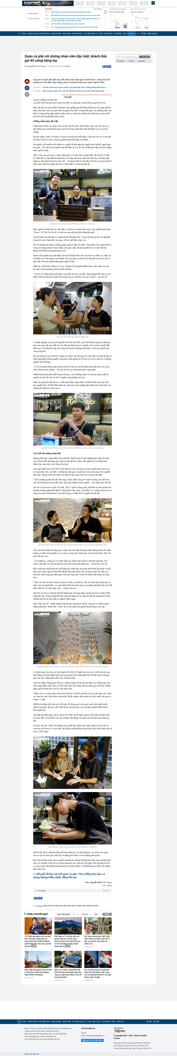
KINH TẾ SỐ (108, 33)
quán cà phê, (47, 906)
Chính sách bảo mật (32, 1054)
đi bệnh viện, (81, 906)
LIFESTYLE (131, 33)
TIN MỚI (68, 97)
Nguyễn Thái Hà (92, 906)
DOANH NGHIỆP (56, 33)
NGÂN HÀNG (67, 33)
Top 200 (156, 1022)
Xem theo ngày (63, 914)
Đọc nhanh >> (98, 9)
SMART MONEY (77, 33)
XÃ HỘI (23, 33)
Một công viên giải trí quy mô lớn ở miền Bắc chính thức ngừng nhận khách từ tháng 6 (38, 972)
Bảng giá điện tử (32, 13)
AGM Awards (152, 34)
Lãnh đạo (141, 61)
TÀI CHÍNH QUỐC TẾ (90, 33)
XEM (107, 914)
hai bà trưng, (57, 906)
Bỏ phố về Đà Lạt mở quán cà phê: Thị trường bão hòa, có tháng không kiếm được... (76, 87)
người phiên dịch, (69, 906)
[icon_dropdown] (153, 3)
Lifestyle (67, 66)
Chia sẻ (107, 66)
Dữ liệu (143, 34)
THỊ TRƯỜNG (117, 33)
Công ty (122, 61)
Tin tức (131, 61)
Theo (73, 891)
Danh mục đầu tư (32, 18)
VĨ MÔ (101, 33)
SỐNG (125, 33)
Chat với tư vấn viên (92, 1040)
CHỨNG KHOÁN (32, 33)
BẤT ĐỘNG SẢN (44, 33)
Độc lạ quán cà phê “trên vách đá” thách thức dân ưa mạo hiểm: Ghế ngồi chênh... (75, 91)
